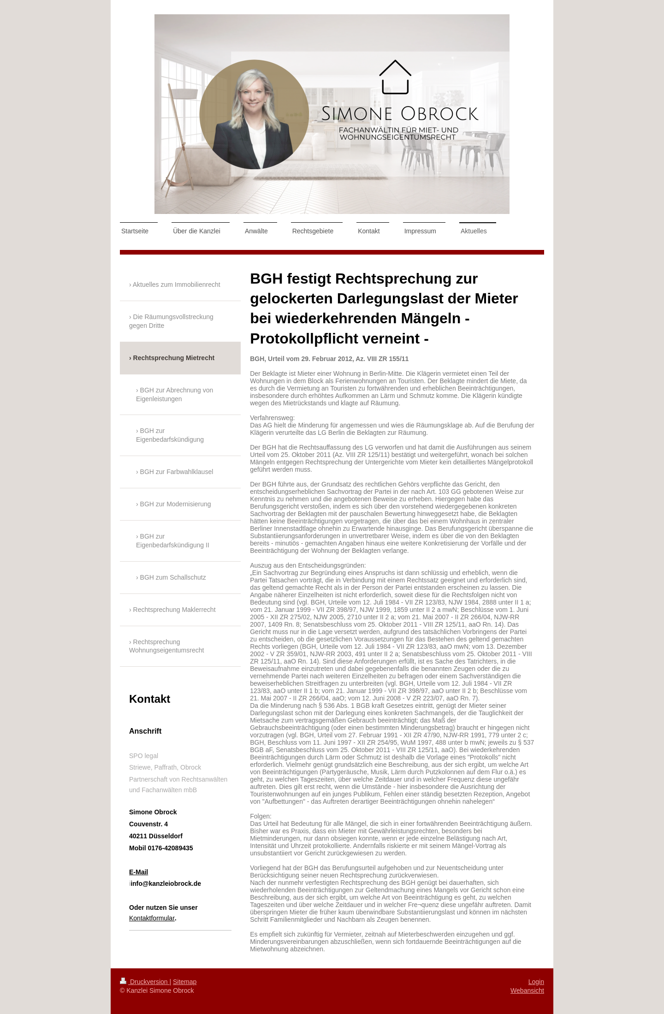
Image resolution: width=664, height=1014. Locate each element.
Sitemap (184, 981)
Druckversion (144, 981)
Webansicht (527, 990)
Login (536, 981)
